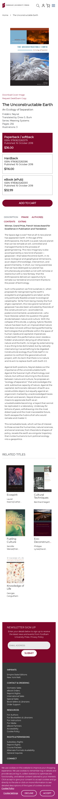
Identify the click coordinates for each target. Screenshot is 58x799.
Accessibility (12, 729)
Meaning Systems (19, 120)
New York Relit (14, 677)
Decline (29, 793)
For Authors (12, 715)
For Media (11, 723)
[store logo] (15, 5)
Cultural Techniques (41, 496)
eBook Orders (13, 690)
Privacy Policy (37, 637)
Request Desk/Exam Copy (14, 98)
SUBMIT (29, 653)
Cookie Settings (10, 793)
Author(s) (37, 217)
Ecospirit (12, 494)
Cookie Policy (8, 788)
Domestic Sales (14, 688)
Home (5, 15)
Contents (9, 221)
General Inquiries (15, 753)
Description (11, 217)
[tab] (11, 218)
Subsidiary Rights (15, 742)
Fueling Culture (11, 540)
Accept (47, 793)
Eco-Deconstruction (42, 541)
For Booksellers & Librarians (20, 717)
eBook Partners (14, 726)
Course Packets (14, 747)
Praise (25, 217)
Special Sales (13, 699)
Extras (22, 221)
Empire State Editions (17, 674)
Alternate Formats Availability (21, 750)
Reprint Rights (13, 693)
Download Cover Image (13, 95)
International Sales (15, 696)
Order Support (13, 704)
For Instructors (14, 720)
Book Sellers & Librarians (18, 702)
